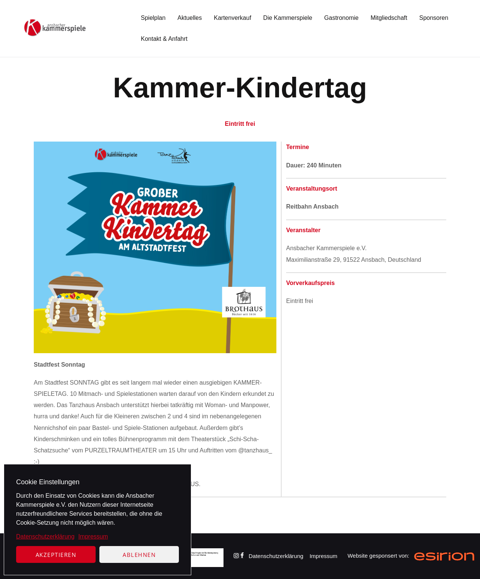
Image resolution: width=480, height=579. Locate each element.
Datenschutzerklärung (45, 536)
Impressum (93, 536)
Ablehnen (139, 554)
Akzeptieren (56, 554)
